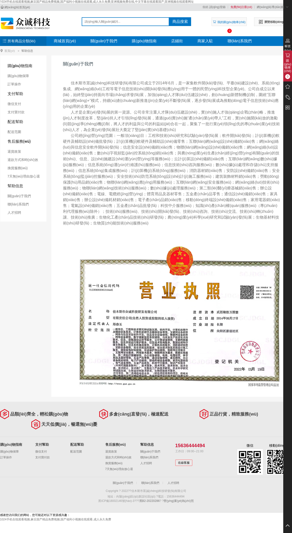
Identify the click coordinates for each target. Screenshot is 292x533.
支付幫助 (15, 93)
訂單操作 (14, 84)
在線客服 (184, 462)
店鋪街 (177, 41)
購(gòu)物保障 (18, 76)
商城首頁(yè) (65, 41)
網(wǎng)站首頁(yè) (17, 7)
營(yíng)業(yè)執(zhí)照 (179, 501)
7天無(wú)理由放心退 (24, 176)
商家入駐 (205, 41)
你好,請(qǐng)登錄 (214, 7)
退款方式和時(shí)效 (23, 160)
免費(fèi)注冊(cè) (241, 7)
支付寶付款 (16, 112)
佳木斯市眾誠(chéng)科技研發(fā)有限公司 (26, 23)
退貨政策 (14, 151)
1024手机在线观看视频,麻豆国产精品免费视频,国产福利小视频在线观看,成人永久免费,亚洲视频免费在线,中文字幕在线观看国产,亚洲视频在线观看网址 (97, 1)
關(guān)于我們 (103, 41)
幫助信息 (27, 51)
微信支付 (14, 104)
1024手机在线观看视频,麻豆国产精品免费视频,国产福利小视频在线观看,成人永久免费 (55, 519)
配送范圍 (14, 132)
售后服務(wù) (19, 141)
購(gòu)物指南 (144, 41)
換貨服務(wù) (18, 168)
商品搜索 (180, 21)
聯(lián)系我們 (240, 41)
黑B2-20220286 (149, 501)
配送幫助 (15, 121)
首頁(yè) (9, 50)
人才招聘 (14, 212)
